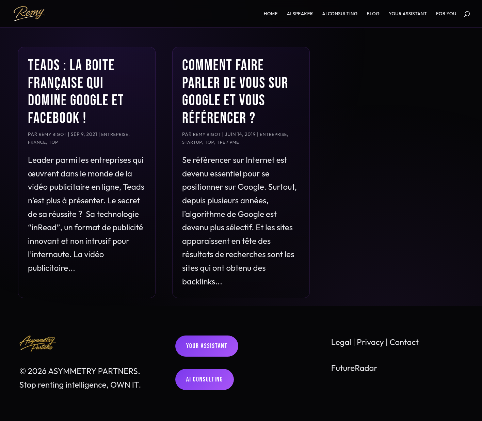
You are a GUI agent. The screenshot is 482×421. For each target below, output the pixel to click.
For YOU (446, 14)
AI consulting (339, 14)
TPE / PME (228, 142)
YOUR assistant (408, 14)
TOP (53, 142)
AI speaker (300, 14)
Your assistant (207, 346)
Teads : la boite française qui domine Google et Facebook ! (76, 92)
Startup (192, 142)
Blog (373, 14)
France (37, 142)
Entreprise (114, 134)
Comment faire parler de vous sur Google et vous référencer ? (235, 92)
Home (271, 14)
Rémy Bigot (53, 134)
